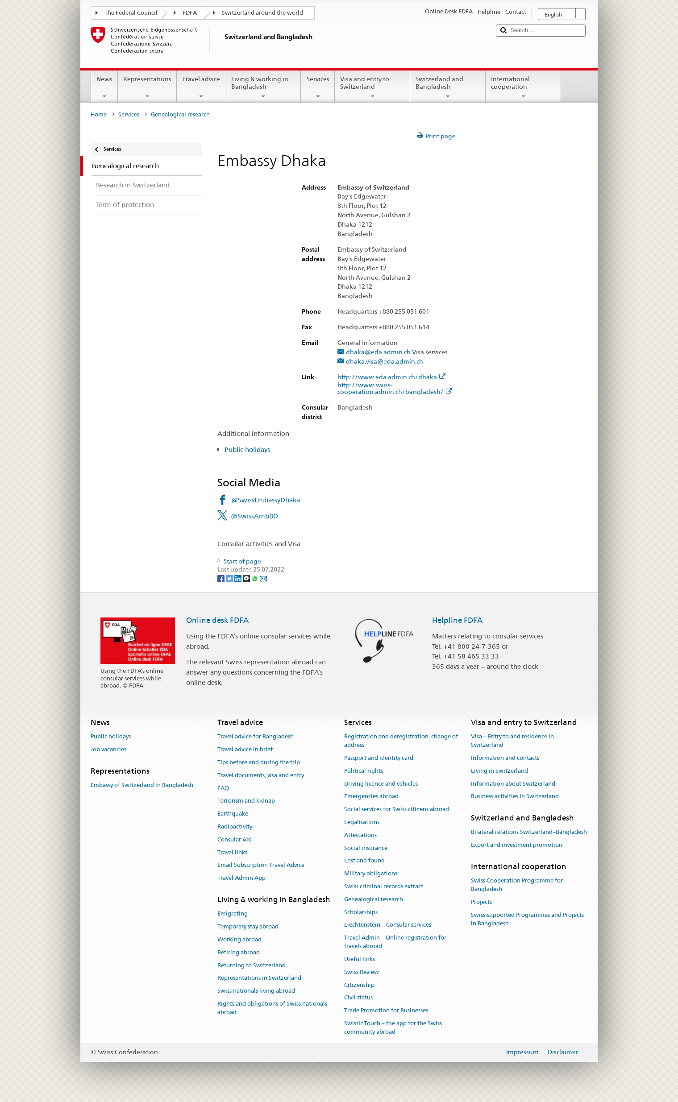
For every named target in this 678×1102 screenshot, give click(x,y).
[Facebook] (221, 577)
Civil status (358, 997)
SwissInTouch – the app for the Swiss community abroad (393, 1027)
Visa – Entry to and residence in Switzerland (512, 741)
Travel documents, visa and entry (260, 775)
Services (317, 87)
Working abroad (239, 939)
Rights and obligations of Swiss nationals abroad (272, 1007)
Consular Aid (234, 839)
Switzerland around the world (262, 12)
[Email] (263, 577)
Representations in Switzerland (259, 978)
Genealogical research (373, 899)
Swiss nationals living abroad (256, 990)
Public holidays (247, 449)
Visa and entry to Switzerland (372, 87)
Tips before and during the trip (258, 762)
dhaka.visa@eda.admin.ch (384, 361)
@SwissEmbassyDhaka (265, 500)
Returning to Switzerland (251, 965)
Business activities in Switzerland (515, 796)
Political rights (363, 770)
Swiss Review (361, 972)
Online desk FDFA (217, 620)
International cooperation (523, 87)
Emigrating (232, 914)
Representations (147, 87)
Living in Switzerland (499, 770)
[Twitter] (230, 577)
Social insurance (365, 848)
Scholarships (361, 912)
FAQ (223, 788)
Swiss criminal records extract (383, 886)
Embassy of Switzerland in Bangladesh (142, 785)
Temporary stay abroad (248, 926)
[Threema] (247, 577)
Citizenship (359, 985)
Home (99, 114)
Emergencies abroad (371, 796)
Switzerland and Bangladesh (448, 87)
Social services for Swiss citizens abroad (396, 809)
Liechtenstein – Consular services (387, 925)
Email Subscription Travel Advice (260, 865)
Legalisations (361, 822)
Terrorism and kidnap (246, 801)
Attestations (360, 835)
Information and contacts (505, 757)
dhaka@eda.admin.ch (378, 352)
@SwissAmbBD (254, 516)
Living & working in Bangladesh (263, 87)
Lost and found (364, 861)
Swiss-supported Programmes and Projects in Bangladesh (527, 919)
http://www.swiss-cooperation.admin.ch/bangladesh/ (394, 388)
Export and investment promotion (516, 844)
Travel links (232, 852)
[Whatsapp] (255, 577)
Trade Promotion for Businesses (386, 1010)
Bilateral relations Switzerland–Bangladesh (529, 832)
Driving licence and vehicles (381, 783)
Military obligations (370, 873)
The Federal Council (131, 12)
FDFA (190, 12)
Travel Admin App (241, 877)
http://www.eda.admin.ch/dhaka (391, 377)
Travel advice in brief (245, 749)
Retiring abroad (238, 952)
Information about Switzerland (513, 783)
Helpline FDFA (457, 620)
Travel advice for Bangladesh (255, 736)
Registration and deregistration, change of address (401, 741)
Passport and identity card (378, 757)
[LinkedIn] (238, 577)
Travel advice (201, 87)
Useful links (359, 959)
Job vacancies (108, 749)
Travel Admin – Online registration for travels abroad (395, 942)
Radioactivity (234, 826)
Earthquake (232, 813)
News (104, 87)
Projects (481, 902)
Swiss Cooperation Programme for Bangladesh (517, 885)
